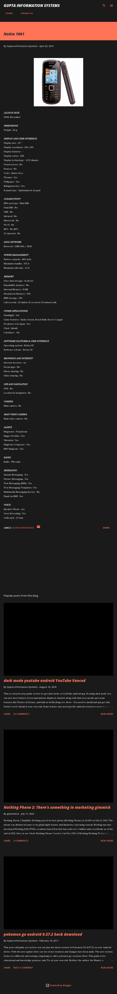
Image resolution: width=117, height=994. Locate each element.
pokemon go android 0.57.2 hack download (43, 934)
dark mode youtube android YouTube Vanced (45, 680)
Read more (107, 713)
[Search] (104, 5)
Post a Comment (23, 967)
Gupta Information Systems (32, 5)
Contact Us (25, 13)
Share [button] (106, 527)
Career (7, 13)
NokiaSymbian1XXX (23, 527)
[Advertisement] (58, 562)
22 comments (21, 713)
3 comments (20, 840)
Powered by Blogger (58, 985)
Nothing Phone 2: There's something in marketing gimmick (57, 807)
